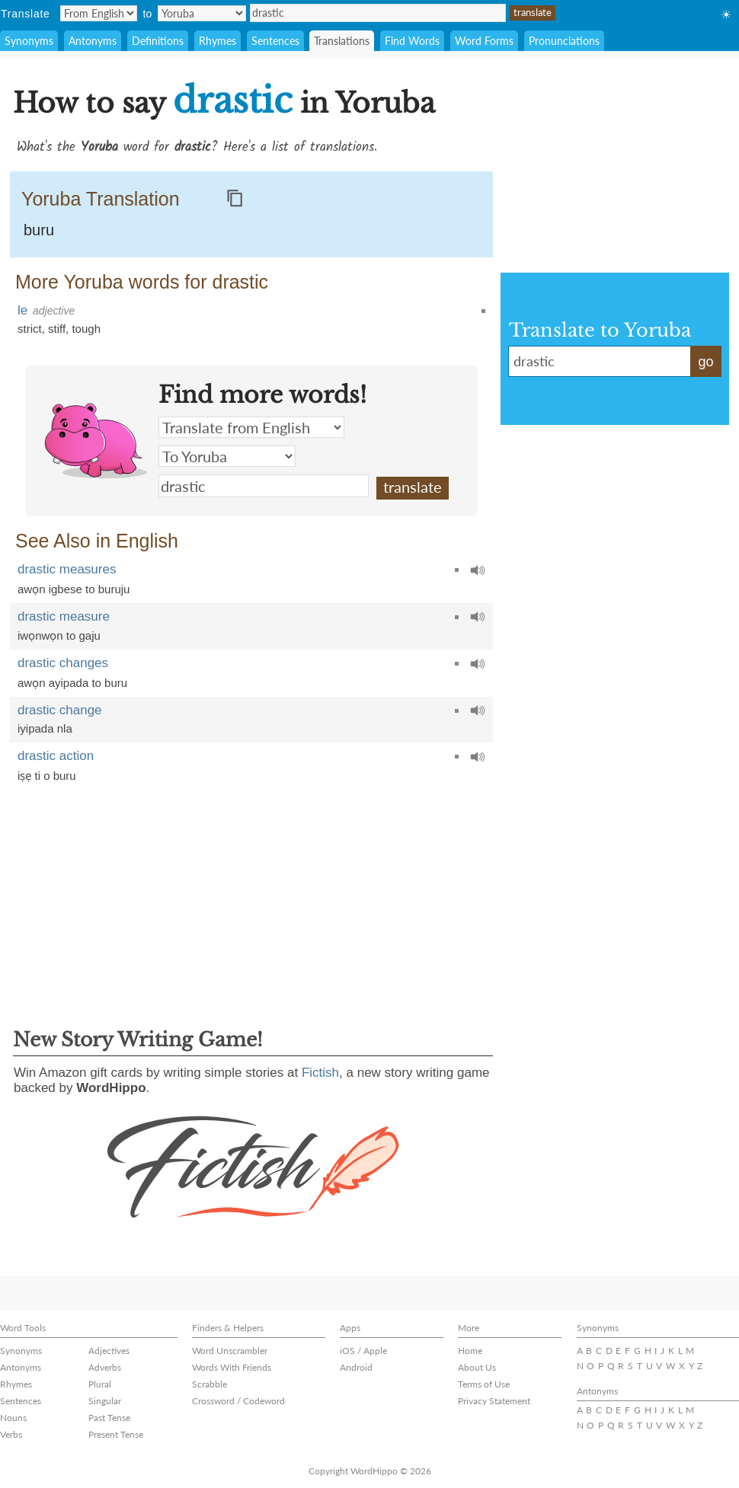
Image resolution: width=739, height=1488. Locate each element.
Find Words (412, 40)
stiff (57, 328)
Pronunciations (564, 40)
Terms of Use (484, 1384)
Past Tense (109, 1417)
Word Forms (484, 40)
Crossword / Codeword (238, 1401)
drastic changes (63, 663)
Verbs (11, 1434)
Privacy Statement (494, 1401)
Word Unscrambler (229, 1350)
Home (470, 1350)
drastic (378, 13)
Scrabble (209, 1384)
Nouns (13, 1417)
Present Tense (115, 1434)
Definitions (158, 40)
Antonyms (93, 40)
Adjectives (109, 1350)
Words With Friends (231, 1367)
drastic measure (64, 616)
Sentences (275, 40)
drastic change (60, 710)
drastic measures (67, 569)
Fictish (320, 1072)
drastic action (56, 756)
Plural (99, 1384)
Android (356, 1367)
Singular (104, 1401)
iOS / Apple (363, 1350)
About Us (477, 1367)
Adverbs (104, 1367)
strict (30, 328)
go (705, 361)
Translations (342, 40)
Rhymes (217, 40)
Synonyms (29, 40)
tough (86, 328)
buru (39, 230)
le (22, 310)
